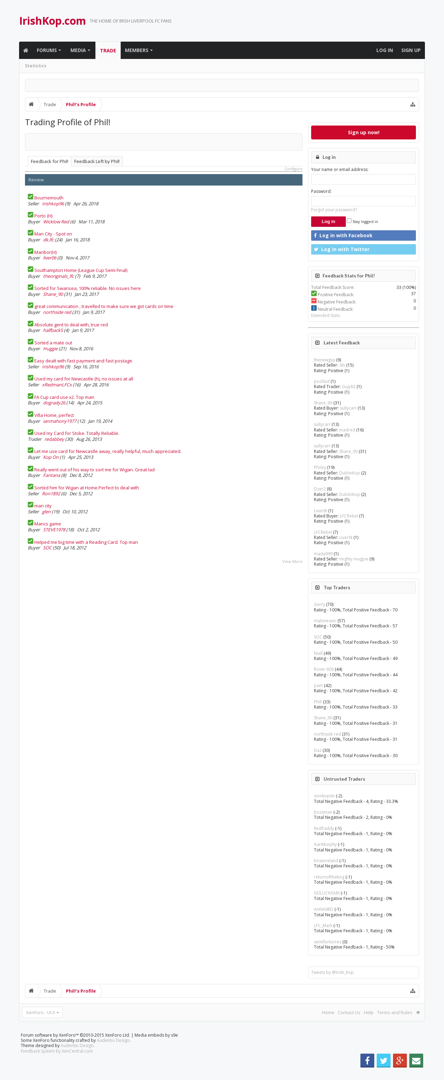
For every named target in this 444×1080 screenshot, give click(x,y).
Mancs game (47, 524)
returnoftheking (329, 877)
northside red (57, 312)
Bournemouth (48, 198)
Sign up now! (363, 132)
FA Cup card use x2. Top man (64, 397)
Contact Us (349, 1012)
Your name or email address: (339, 169)
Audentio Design (113, 1051)
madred (347, 430)
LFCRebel (349, 516)
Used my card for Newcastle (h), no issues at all (83, 379)
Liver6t (320, 511)
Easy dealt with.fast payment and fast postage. (83, 361)
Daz (318, 750)
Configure (293, 168)
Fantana (51, 475)
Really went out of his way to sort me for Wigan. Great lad (94, 469)
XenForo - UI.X (40, 1012)
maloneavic (325, 621)
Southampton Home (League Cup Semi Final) (80, 270)
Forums (47, 50)
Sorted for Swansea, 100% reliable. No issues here (87, 288)
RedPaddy (324, 828)
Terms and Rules (394, 1012)
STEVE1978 (54, 529)
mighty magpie (353, 559)
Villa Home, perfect (54, 415)
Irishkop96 (53, 203)
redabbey (54, 439)
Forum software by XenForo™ (75, 1046)
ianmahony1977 (59, 421)
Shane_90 (53, 294)
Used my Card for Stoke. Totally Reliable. (76, 433)
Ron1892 (51, 493)
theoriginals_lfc (58, 276)
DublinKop (349, 473)
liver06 (49, 258)
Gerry (319, 604)
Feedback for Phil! (49, 161)
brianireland (326, 861)
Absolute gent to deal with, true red (71, 325)
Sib (342, 365)
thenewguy (324, 360)
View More (292, 561)
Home (328, 1012)
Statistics (35, 66)
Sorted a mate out (53, 343)
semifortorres (327, 942)
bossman (323, 812)
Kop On (51, 457)
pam (318, 685)
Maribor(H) (45, 252)
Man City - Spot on (53, 234)
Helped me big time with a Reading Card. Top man (86, 542)
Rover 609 (324, 669)
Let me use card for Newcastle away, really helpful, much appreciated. (107, 451)
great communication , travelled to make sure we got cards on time (103, 306)
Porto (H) (43, 216)
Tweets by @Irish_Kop (332, 972)
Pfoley (320, 467)
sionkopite (324, 796)
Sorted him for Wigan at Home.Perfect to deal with (86, 488)
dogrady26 (54, 403)
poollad (322, 381)
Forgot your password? (334, 210)
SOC (47, 548)
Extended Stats (325, 315)
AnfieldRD (323, 909)
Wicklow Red (56, 221)
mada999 (323, 554)
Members (136, 50)
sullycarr (348, 408)
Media (78, 50)
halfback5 (53, 330)
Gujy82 (349, 386)
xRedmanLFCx (57, 385)
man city (43, 506)
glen (46, 511)
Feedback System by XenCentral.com (57, 1062)
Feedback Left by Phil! (97, 161)
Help (369, 1012)
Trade (108, 50)
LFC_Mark (323, 925)
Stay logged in (362, 221)
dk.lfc (48, 240)
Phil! (318, 702)
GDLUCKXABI (327, 893)
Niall (318, 653)
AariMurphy (325, 844)
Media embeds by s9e (156, 1046)
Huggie (50, 348)
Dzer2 (320, 489)
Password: (321, 191)
